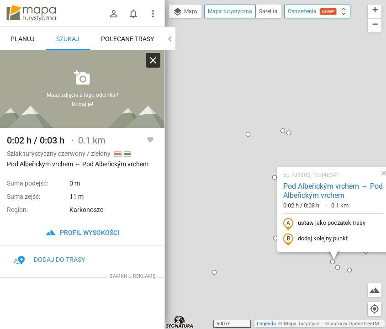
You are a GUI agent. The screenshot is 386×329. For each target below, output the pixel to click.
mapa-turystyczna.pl (31, 13)
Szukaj (67, 38)
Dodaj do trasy (49, 259)
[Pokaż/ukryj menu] (153, 13)
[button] (189, 35)
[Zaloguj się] (113, 13)
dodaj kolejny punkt (256, 140)
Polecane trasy (127, 38)
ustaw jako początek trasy (265, 125)
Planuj (23, 38)
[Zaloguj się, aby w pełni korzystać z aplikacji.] (150, 139)
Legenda (266, 324)
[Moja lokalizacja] (374, 309)
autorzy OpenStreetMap (358, 324)
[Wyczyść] (153, 60)
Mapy (185, 12)
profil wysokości (82, 232)
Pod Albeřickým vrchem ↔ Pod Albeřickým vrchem (274, 92)
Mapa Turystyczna (304, 324)
